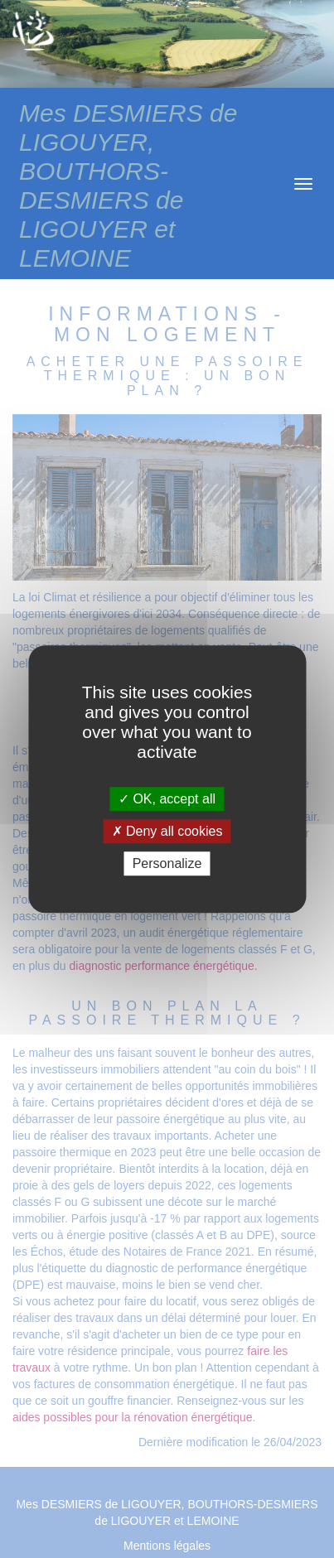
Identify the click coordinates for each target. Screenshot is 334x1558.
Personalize (167, 863)
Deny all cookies (167, 831)
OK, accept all (167, 799)
